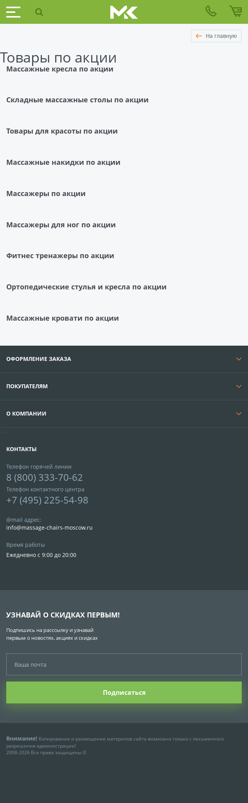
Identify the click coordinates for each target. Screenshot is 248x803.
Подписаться (124, 692)
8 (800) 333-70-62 (44, 477)
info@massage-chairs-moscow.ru (49, 527)
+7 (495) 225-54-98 (47, 499)
